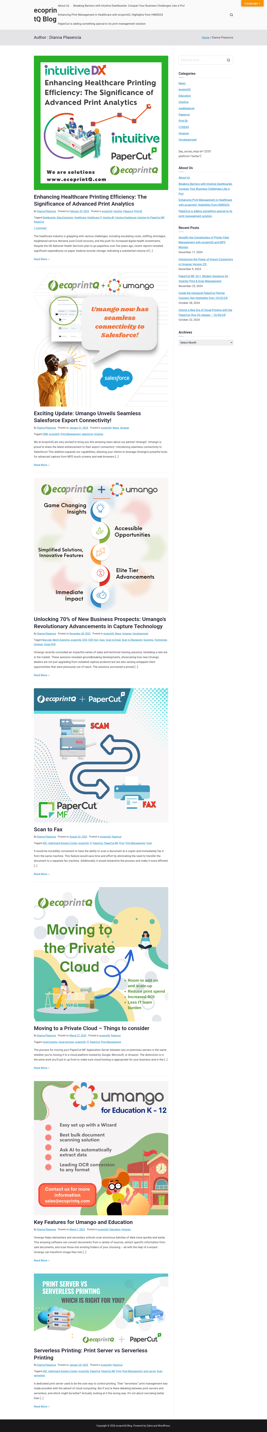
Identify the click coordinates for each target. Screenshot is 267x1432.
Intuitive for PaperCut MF (150, 217)
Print (121, 843)
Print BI (138, 211)
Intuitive (118, 211)
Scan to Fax (48, 829)
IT (91, 843)
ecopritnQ (54, 434)
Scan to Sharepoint (132, 640)
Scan (102, 640)
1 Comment (40, 228)
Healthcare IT (94, 217)
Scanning (148, 640)
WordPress (164, 1425)
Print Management (71, 434)
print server (150, 1371)
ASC (45, 843)
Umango (124, 427)
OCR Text (93, 640)
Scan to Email (113, 640)
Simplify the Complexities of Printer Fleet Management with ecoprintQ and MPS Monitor (204, 242)
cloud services (66, 1042)
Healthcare (80, 217)
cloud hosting (50, 1042)
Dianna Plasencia (46, 211)
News (116, 427)
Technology (160, 640)
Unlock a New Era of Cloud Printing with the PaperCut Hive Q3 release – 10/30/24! (205, 312)
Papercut (128, 211)
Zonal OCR (50, 644)
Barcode (47, 640)
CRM (45, 434)
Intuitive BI (108, 217)
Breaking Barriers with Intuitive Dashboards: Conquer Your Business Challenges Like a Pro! (129, 5)
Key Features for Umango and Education (83, 1222)
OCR (84, 640)
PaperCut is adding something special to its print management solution (102, 23)
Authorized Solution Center (62, 843)
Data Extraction (65, 217)
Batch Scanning (61, 640)
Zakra (150, 1425)
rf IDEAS (184, 127)
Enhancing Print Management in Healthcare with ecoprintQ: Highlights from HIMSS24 (110, 14)
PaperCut (39, 221)
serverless (39, 1375)
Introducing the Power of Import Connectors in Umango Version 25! (206, 262)
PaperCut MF (111, 843)
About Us (63, 5)
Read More (42, 259)
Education (114, 1229)
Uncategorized (140, 633)
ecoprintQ (107, 211)
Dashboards (49, 217)
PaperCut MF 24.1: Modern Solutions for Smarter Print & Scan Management (203, 279)
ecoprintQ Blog (124, 1425)
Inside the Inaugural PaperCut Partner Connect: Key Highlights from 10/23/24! (203, 295)
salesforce (87, 434)
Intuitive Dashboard (125, 217)
